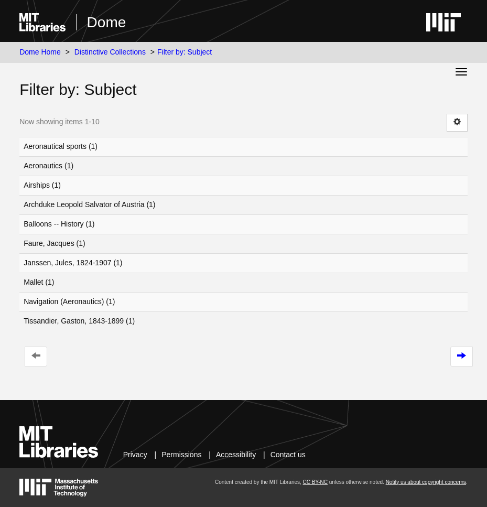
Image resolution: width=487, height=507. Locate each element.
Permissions (181, 454)
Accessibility (236, 454)
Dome (106, 22)
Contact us (288, 454)
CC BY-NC (315, 482)
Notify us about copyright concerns (426, 482)
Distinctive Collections (110, 52)
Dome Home (40, 52)
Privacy (135, 454)
